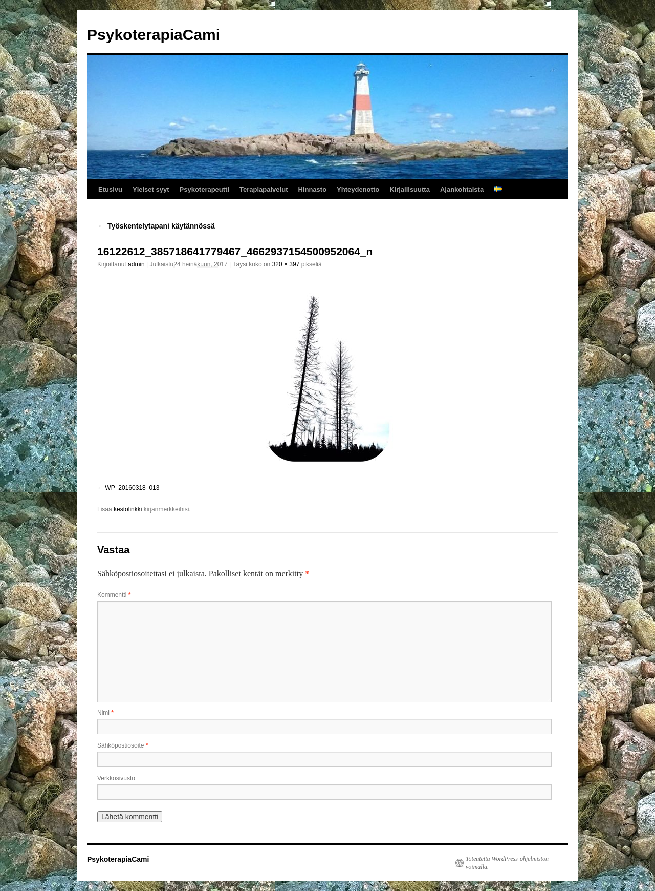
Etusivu (110, 189)
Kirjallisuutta (409, 189)
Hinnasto (312, 189)
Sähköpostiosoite (122, 745)
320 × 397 (286, 264)
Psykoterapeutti (205, 189)
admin (136, 264)
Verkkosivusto (116, 778)
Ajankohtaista (462, 189)
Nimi (105, 712)
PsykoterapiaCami (153, 34)
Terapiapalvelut (263, 189)
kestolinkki (128, 509)
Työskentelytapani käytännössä (156, 226)
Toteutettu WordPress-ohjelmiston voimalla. (507, 863)
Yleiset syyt (151, 189)
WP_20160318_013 (132, 487)
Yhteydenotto (358, 189)
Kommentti (113, 594)
